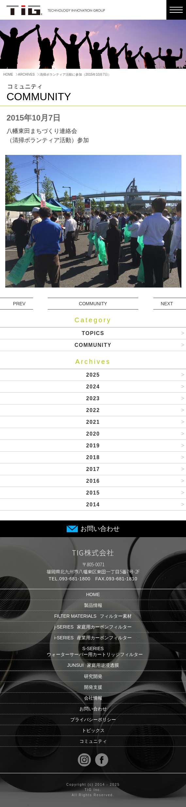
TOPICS (93, 333)
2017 (93, 469)
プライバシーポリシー (93, 719)
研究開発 (93, 676)
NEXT (167, 303)
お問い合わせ (93, 528)
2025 (93, 375)
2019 (93, 445)
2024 (93, 386)
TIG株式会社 (93, 552)
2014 (93, 504)
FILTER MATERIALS (93, 616)
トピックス (93, 730)
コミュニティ (93, 741)
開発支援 (93, 687)
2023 (93, 398)
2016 (93, 481)
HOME (8, 74)
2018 (93, 457)
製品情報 (93, 605)
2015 (93, 493)
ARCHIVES (26, 74)
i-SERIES (93, 637)
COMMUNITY (93, 303)
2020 (93, 434)
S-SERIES (93, 651)
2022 (93, 410)
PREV (19, 303)
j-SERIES (93, 626)
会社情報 (93, 698)
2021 (93, 422)
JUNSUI (93, 665)
